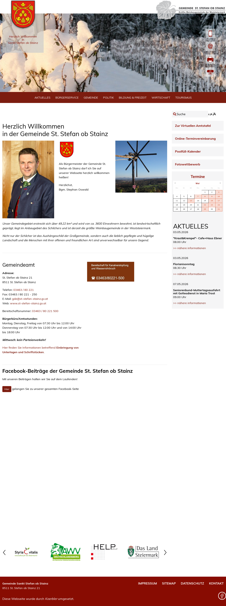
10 (219, 196)
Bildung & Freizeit (133, 97)
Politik (108, 97)
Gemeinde (91, 97)
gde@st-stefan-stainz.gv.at (30, 299)
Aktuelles (42, 97)
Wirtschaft (161, 97)
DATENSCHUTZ (192, 583)
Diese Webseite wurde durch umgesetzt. (38, 599)
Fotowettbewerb (187, 164)
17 (219, 201)
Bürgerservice (67, 97)
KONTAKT (216, 583)
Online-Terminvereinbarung (195, 138)
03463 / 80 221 (23, 290)
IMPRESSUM (147, 583)
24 (219, 205)
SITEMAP (169, 583)
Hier (6, 389)
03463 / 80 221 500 (45, 311)
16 (212, 201)
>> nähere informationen (189, 248)
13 (191, 201)
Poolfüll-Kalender (188, 151)
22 (205, 205)
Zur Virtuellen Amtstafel (193, 126)
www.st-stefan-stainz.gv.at (28, 303)
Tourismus (183, 97)
